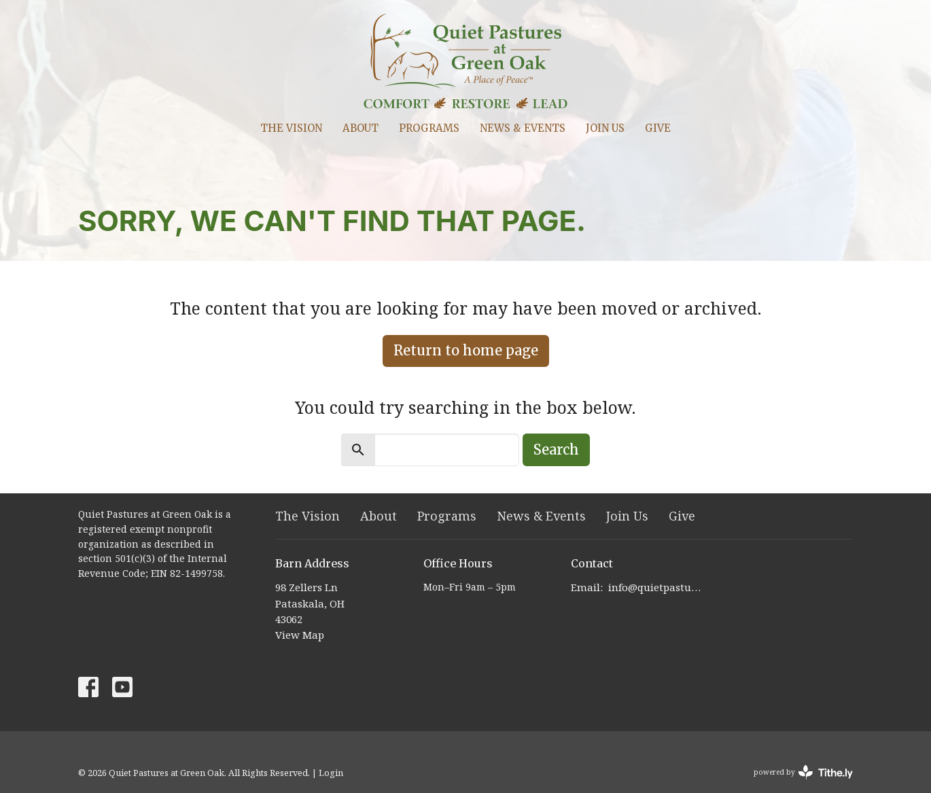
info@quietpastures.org (656, 587)
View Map (299, 634)
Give (658, 128)
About (360, 128)
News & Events (522, 128)
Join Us (605, 128)
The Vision (291, 128)
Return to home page (465, 350)
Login (331, 772)
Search (556, 449)
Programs (429, 128)
